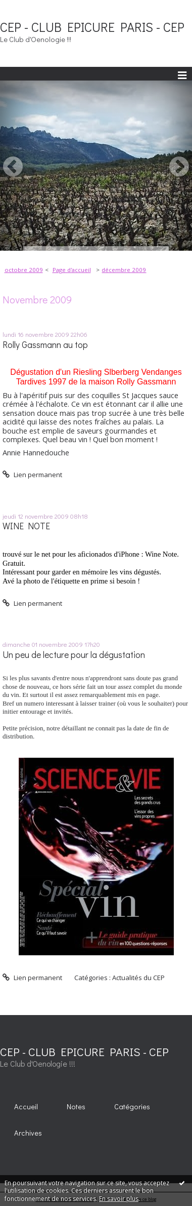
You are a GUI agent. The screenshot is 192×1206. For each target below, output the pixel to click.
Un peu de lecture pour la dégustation (74, 654)
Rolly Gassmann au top (45, 345)
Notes (76, 1106)
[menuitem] (27, 270)
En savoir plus (118, 1198)
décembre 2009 (124, 270)
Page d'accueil (72, 270)
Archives (28, 1133)
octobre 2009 (24, 270)
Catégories (132, 1106)
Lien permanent (32, 474)
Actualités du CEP (138, 977)
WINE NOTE (26, 526)
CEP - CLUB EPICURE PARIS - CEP (92, 26)
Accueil (26, 1106)
